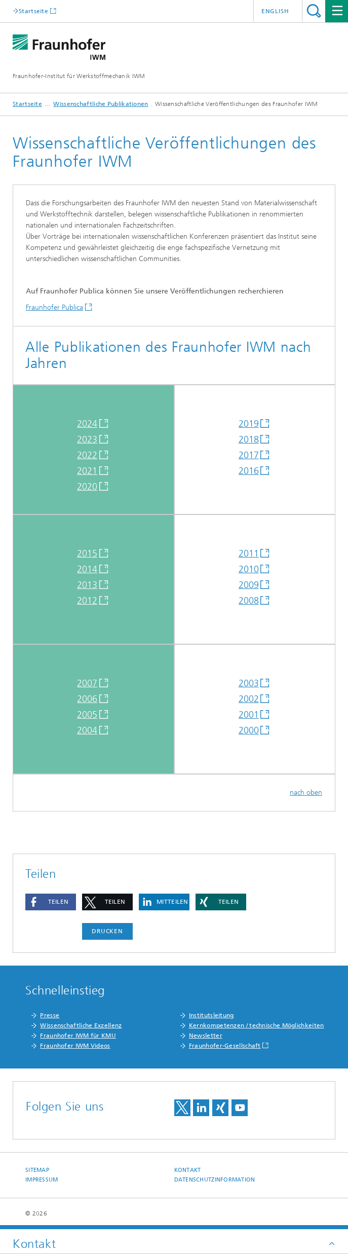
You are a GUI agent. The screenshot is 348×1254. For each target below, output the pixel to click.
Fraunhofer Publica (54, 307)
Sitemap (37, 1170)
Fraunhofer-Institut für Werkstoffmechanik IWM (79, 76)
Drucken (107, 931)
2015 (87, 553)
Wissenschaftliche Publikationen (100, 103)
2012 (87, 600)
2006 (87, 699)
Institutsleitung (211, 1015)
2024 (87, 423)
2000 (249, 730)
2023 (87, 439)
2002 (249, 699)
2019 (249, 423)
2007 (87, 683)
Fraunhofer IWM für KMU (78, 1035)
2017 (249, 455)
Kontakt (187, 1170)
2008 (249, 600)
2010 (249, 569)
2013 (87, 585)
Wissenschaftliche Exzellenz (81, 1025)
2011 (249, 553)
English (275, 11)
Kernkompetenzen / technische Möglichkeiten (256, 1025)
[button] (50, 902)
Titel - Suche (313, 11)
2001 (249, 714)
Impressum (41, 1179)
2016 (249, 470)
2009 (249, 585)
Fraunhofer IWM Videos (75, 1045)
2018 (249, 439)
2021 (87, 470)
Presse (49, 1015)
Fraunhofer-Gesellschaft (225, 1045)
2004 (87, 730)
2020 (87, 486)
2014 (87, 569)
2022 (87, 455)
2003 (249, 683)
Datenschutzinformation (214, 1179)
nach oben (306, 792)
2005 (87, 714)
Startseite (33, 11)
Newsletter (205, 1035)
